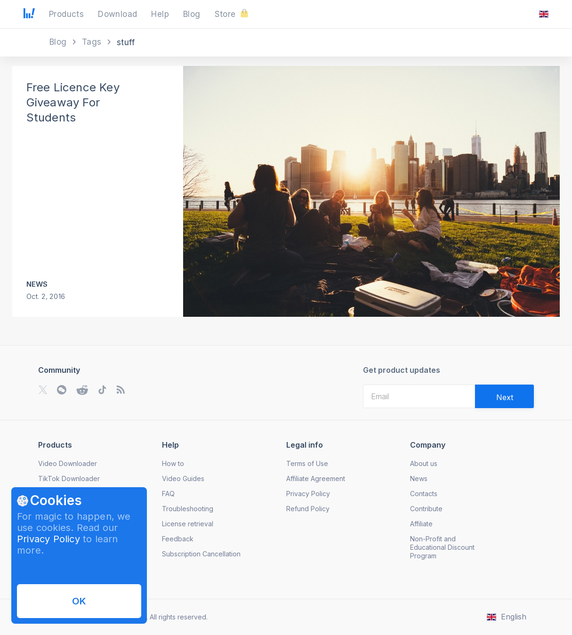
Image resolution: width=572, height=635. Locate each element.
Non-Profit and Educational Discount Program (442, 547)
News (37, 284)
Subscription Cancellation (201, 554)
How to (173, 463)
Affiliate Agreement (315, 478)
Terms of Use (307, 463)
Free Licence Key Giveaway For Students (73, 102)
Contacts (423, 494)
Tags (93, 42)
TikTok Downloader (69, 478)
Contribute (426, 509)
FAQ (168, 494)
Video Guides (183, 478)
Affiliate (421, 524)
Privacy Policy (48, 539)
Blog (59, 42)
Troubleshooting (187, 509)
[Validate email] (504, 396)
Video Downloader (67, 463)
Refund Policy (308, 509)
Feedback (177, 539)
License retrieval (187, 524)
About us (423, 463)
